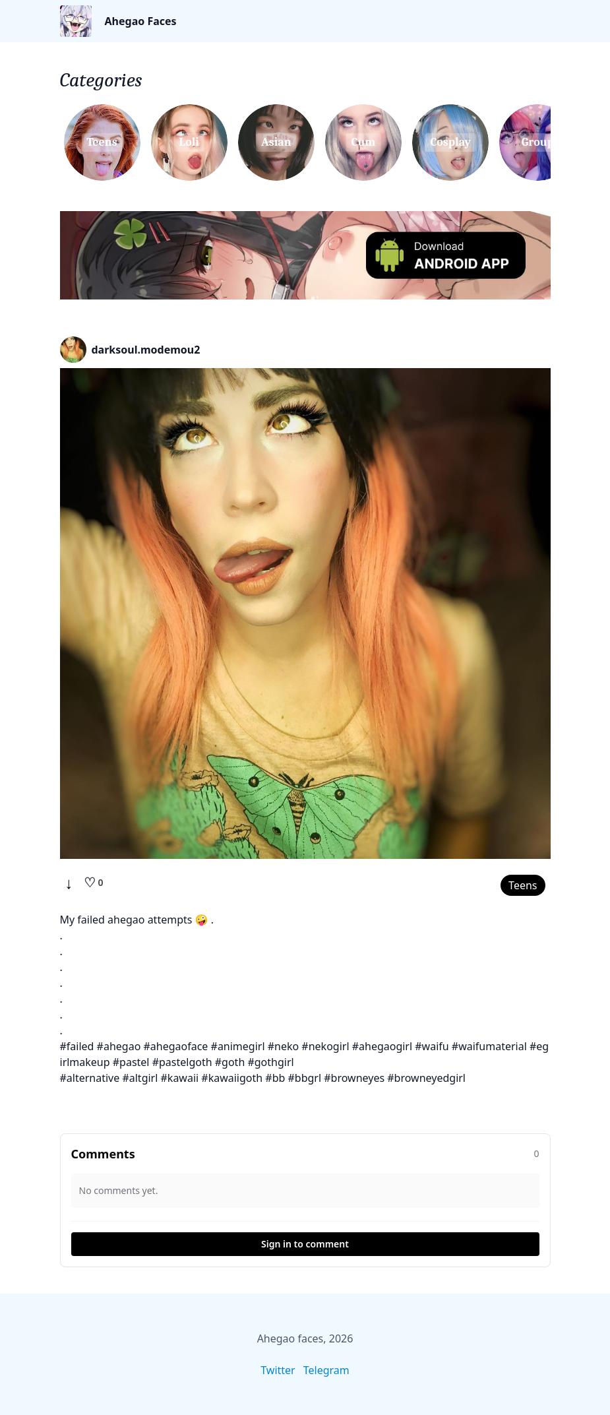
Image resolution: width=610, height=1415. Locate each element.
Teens (522, 885)
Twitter (277, 1370)
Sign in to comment (305, 1244)
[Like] (94, 882)
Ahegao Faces (141, 21)
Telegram (326, 1370)
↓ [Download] (69, 883)
